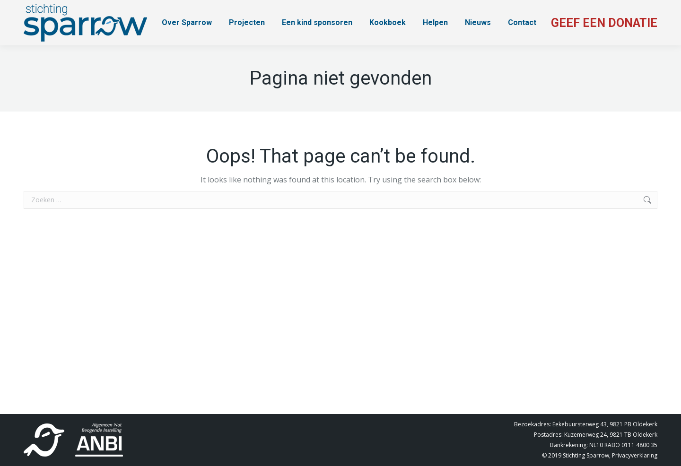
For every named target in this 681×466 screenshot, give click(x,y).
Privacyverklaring (634, 455)
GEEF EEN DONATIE (604, 23)
